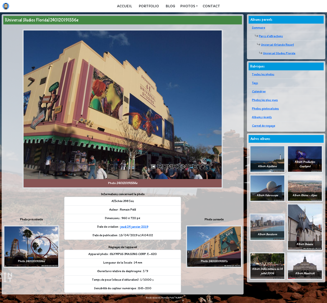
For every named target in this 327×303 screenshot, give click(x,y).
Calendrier (259, 91)
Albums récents (262, 117)
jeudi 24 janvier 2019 (134, 227)
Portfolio (149, 6)
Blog (170, 6)
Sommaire (258, 28)
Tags (255, 83)
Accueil (124, 6)
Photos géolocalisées (265, 109)
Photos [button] (187, 6)
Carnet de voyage (263, 126)
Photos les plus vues (265, 100)
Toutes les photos (263, 74)
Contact (211, 6)
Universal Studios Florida (279, 53)
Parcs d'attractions (271, 36)
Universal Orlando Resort (277, 45)
